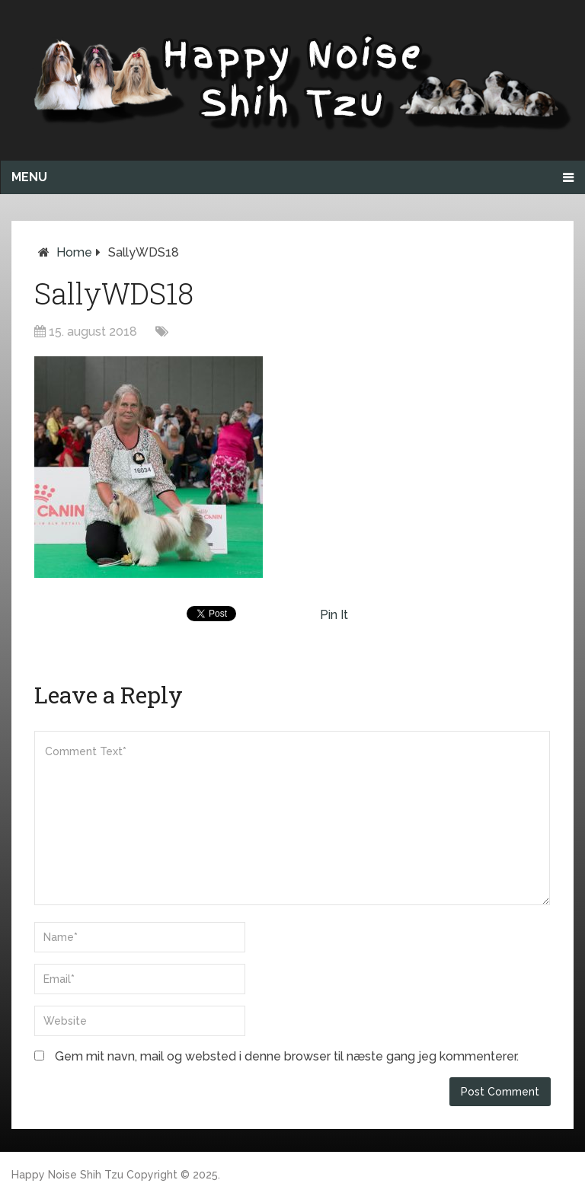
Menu (29, 177)
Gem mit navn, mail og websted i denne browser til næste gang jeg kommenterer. (287, 1056)
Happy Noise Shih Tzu (67, 1175)
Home (74, 252)
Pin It (334, 615)
